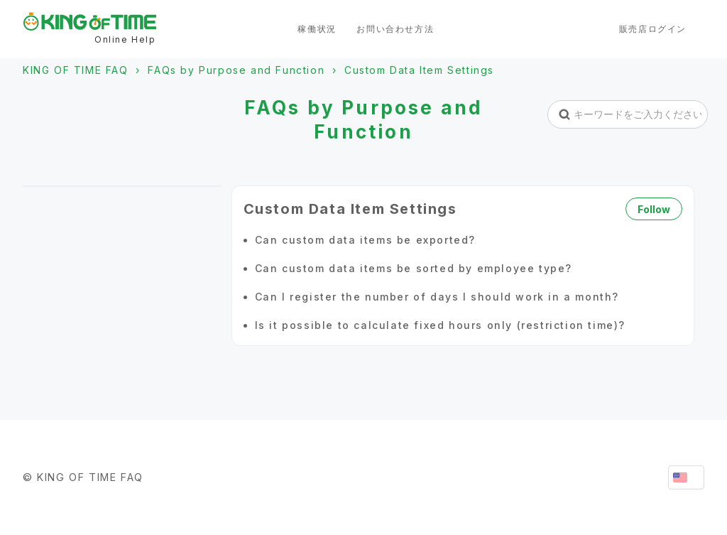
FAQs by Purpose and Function (236, 70)
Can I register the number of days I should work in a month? (437, 297)
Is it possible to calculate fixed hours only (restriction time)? (440, 325)
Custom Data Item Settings (419, 70)
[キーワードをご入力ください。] (628, 114)
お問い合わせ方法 (395, 28)
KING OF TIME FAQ (76, 70)
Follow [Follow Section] (654, 209)
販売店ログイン (653, 28)
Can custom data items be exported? (365, 240)
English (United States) (686, 477)
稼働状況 (316, 28)
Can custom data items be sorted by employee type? (413, 268)
